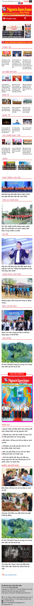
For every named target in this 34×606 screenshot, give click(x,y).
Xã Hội (5, 234)
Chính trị (6, 47)
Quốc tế (6, 115)
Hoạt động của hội (11, 177)
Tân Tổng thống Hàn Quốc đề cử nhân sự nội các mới (16, 130)
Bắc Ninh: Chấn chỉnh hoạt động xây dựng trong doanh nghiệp (26, 110)
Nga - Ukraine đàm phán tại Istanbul (26, 128)
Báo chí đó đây (9, 306)
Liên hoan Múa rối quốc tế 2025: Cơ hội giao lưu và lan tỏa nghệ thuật (6, 130)
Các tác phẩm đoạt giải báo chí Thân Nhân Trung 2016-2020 (16, 150)
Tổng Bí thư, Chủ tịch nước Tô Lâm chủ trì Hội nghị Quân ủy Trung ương (6, 62)
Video (5, 159)
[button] (17, 574)
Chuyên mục (14, 18)
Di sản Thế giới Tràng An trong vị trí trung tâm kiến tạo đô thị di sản (17, 366)
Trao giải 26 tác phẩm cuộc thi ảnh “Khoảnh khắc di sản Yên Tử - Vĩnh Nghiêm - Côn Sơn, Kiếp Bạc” (6, 88)
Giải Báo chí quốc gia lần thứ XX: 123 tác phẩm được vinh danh (16, 447)
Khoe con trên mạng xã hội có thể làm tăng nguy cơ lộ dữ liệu (16, 334)
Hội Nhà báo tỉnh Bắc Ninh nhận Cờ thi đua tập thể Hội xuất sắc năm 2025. (16, 195)
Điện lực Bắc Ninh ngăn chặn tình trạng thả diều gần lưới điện (16, 110)
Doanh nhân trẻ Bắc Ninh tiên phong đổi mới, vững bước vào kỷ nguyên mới (17, 430)
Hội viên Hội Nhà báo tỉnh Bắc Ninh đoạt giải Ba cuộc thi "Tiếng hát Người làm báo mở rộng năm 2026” (17, 269)
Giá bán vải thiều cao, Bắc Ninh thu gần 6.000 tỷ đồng (6, 109)
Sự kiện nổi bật (9, 72)
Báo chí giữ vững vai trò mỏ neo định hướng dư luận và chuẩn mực (16, 453)
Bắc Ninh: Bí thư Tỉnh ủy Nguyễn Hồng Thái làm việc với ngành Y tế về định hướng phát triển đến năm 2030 (16, 88)
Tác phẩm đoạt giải (11, 135)
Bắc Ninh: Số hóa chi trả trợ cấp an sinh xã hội (17, 441)
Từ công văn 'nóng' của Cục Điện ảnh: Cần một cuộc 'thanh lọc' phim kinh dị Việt (16, 566)
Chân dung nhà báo (11, 274)
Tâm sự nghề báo (10, 200)
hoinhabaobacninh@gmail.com (16, 602)
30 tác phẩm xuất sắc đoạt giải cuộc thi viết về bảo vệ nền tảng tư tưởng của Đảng (6, 151)
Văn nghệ (6, 338)
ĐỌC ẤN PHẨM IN (17, 374)
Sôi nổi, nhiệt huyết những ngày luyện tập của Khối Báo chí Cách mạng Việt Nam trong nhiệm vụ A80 (16, 228)
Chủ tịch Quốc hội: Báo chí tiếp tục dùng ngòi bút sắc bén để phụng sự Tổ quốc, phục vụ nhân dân (17, 63)
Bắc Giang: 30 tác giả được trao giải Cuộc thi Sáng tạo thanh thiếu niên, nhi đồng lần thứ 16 (27, 151)
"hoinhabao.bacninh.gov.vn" (23, 593)
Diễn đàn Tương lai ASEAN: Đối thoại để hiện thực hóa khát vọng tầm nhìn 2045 (27, 87)
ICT (12, 604)
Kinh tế (5, 95)
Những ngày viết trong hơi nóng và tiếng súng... (16, 302)
